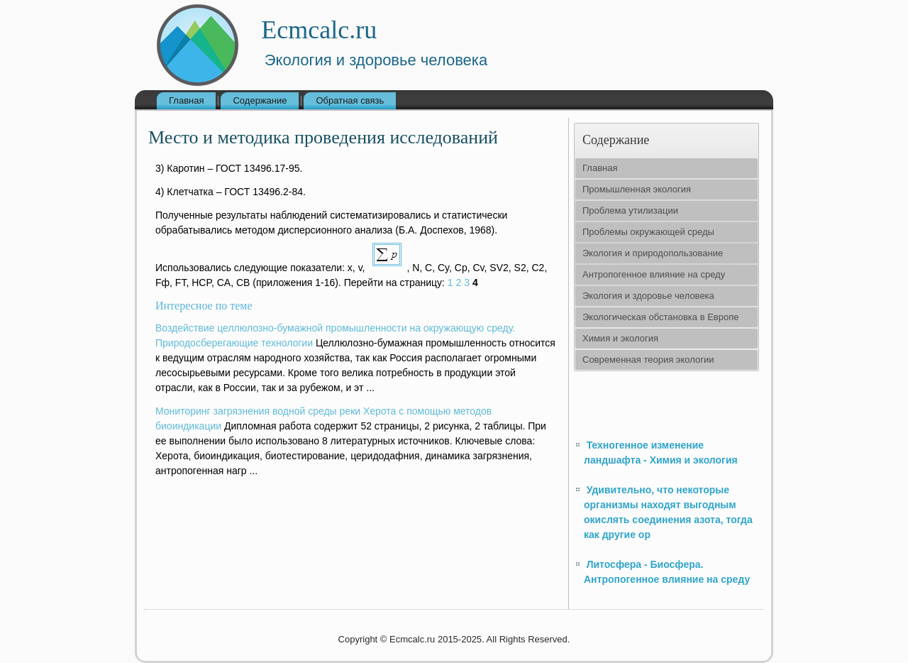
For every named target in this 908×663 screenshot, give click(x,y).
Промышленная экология (636, 189)
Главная (186, 100)
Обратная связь (350, 100)
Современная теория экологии (648, 359)
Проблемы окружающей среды (648, 231)
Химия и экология (620, 338)
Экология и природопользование (652, 253)
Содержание (260, 100)
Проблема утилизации (630, 210)
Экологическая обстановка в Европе (660, 317)
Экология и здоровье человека (648, 295)
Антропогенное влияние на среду (653, 274)
